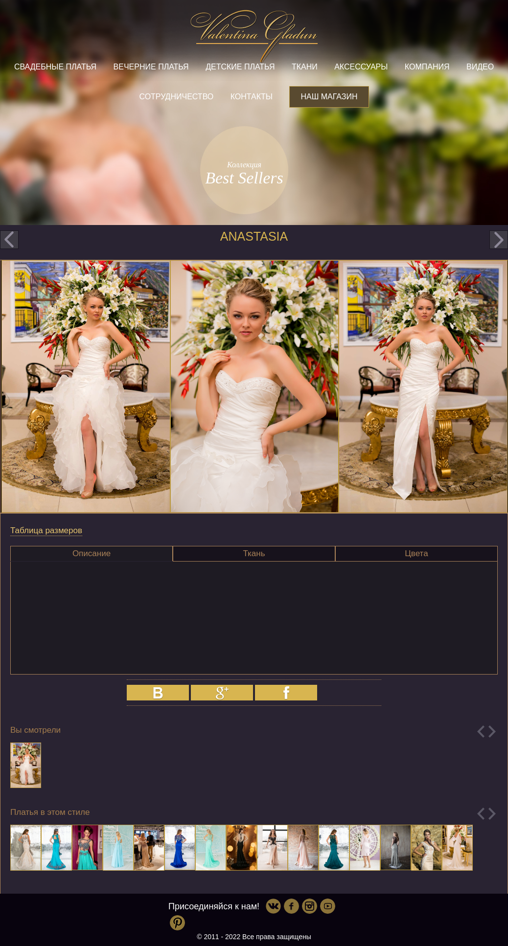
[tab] (91, 553)
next (498, 239)
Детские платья (240, 67)
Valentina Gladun (254, 36)
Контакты (252, 96)
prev (9, 239)
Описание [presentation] (91, 553)
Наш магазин (328, 96)
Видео (480, 67)
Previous (481, 731)
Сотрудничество (176, 96)
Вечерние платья (151, 67)
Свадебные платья (55, 67)
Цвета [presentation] (416, 553)
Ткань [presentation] (254, 553)
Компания (427, 67)
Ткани (305, 67)
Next (492, 731)
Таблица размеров (46, 530)
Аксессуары (361, 67)
